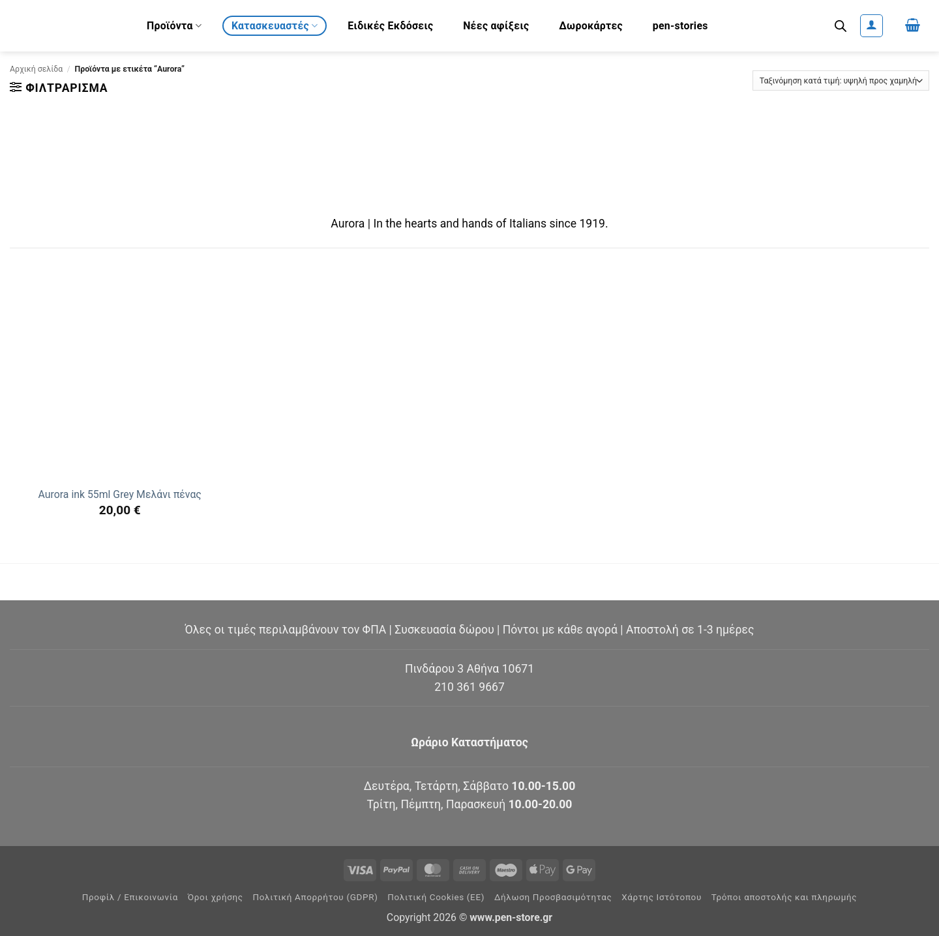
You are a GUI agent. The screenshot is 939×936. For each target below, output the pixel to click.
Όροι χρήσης (215, 897)
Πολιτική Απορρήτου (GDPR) (315, 897)
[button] (871, 25)
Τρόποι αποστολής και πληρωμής (784, 897)
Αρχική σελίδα (36, 69)
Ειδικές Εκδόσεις (390, 26)
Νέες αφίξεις (496, 26)
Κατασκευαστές (274, 26)
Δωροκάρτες (591, 26)
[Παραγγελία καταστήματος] (841, 80)
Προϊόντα (174, 26)
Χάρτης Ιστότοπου (661, 897)
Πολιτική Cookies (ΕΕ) (435, 897)
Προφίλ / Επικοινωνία (130, 897)
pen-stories (680, 26)
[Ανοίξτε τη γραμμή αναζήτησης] (840, 26)
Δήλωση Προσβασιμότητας (553, 897)
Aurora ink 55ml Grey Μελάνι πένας (119, 494)
